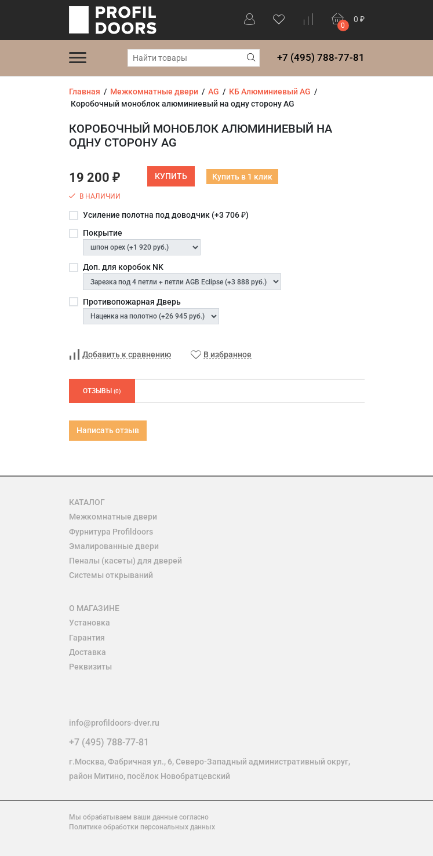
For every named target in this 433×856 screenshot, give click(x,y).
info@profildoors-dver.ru (114, 722)
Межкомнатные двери (113, 516)
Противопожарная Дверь (132, 301)
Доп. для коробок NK (123, 267)
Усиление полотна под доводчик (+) (166, 215)
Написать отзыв (108, 430)
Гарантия (87, 637)
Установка (89, 622)
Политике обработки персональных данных (142, 827)
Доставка (87, 652)
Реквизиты (90, 666)
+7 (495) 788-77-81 (321, 57)
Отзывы (102, 391)
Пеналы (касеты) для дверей (125, 560)
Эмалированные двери (114, 546)
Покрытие (102, 232)
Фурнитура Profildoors (111, 531)
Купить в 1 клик (242, 176)
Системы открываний (111, 575)
